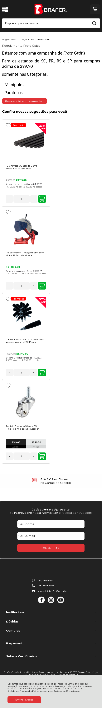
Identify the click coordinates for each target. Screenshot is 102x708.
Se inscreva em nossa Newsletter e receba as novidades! (51, 513)
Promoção (18, 125)
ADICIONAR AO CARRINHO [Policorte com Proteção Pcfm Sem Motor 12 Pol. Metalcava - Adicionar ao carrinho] (42, 286)
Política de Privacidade (67, 691)
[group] (51, 481)
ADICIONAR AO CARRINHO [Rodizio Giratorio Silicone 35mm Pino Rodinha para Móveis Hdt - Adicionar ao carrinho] (42, 456)
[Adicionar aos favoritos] (8, 125)
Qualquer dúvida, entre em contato (24, 101)
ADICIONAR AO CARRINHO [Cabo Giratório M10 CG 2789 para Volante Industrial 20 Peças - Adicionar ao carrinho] (42, 372)
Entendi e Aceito (24, 699)
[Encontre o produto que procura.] (94, 23)
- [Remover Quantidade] (9, 198)
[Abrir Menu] (5, 9)
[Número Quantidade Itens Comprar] (21, 199)
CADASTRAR (51, 547)
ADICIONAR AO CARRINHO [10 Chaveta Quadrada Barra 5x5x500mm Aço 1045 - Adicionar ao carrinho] (42, 199)
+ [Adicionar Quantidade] (34, 198)
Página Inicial (10, 39)
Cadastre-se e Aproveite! (51, 509)
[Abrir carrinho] (95, 9)
